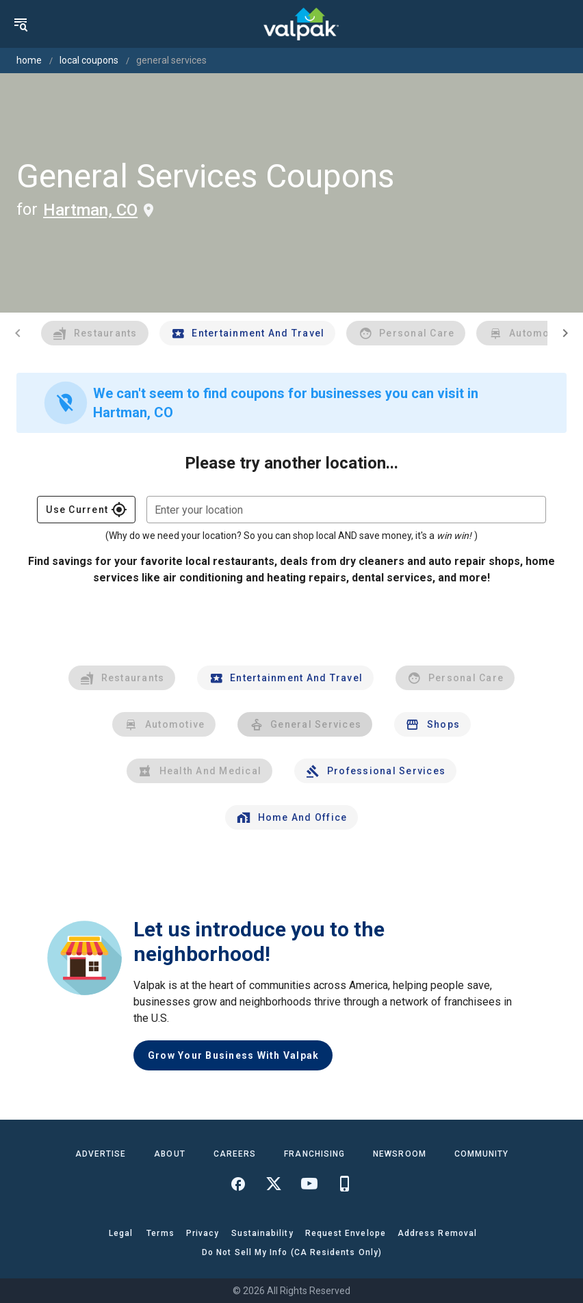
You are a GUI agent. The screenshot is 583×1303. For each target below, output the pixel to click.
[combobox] (346, 509)
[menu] (20, 24)
